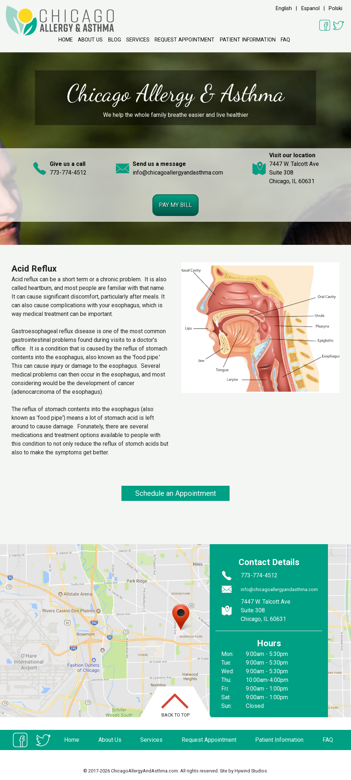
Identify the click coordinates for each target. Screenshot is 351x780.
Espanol (310, 8)
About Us (90, 40)
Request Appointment (184, 40)
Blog (114, 40)
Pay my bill (175, 205)
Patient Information (248, 40)
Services (138, 40)
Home (65, 40)
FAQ (285, 40)
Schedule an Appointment (175, 493)
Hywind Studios (251, 771)
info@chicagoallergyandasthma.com (178, 172)
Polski (335, 8)
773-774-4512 (68, 172)
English (284, 8)
